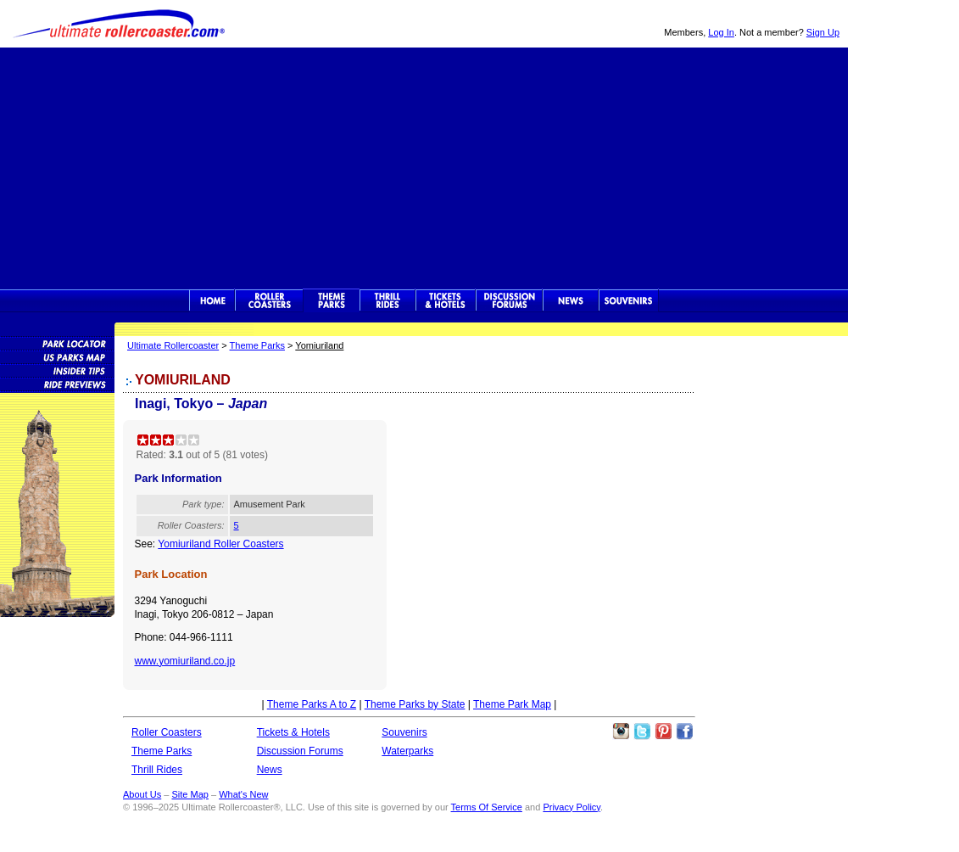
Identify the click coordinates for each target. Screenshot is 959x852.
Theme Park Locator (57, 343)
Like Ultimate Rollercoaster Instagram (620, 731)
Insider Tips (57, 370)
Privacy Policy (571, 807)
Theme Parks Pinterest (663, 731)
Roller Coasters (166, 732)
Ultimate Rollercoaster (119, 23)
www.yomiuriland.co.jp (185, 661)
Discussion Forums (509, 300)
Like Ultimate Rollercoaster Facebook (684, 731)
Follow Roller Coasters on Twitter (641, 731)
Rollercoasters (269, 300)
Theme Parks (332, 300)
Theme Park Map (512, 704)
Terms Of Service (486, 807)
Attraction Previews (57, 384)
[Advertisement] (424, 166)
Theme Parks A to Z (311, 704)
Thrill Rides (387, 300)
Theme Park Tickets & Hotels (445, 300)
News (571, 300)
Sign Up (822, 32)
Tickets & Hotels (293, 732)
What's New (243, 794)
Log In (721, 32)
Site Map (189, 794)
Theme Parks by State (415, 704)
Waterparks (407, 751)
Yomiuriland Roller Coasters (220, 544)
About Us (142, 794)
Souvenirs (629, 300)
